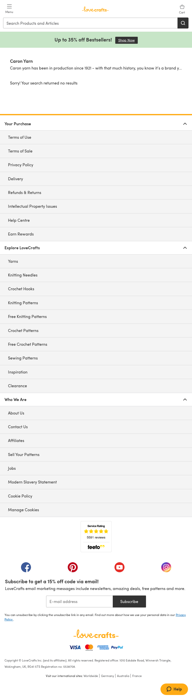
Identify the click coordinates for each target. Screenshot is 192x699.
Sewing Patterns (23, 357)
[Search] (183, 23)
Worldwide (91, 676)
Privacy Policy (20, 164)
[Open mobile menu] (9, 9)
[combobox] (90, 23)
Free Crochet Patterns (27, 344)
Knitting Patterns (23, 302)
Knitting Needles (23, 275)
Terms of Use (19, 137)
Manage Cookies (23, 509)
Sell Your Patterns (24, 454)
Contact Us (18, 426)
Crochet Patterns (23, 330)
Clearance (17, 385)
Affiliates (16, 440)
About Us (16, 413)
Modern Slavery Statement (32, 481)
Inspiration (18, 371)
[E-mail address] (79, 602)
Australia (123, 676)
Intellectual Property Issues (32, 206)
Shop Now (128, 40)
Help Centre (19, 220)
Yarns (13, 261)
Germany (107, 676)
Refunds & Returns (24, 192)
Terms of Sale (20, 151)
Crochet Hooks (21, 288)
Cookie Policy (20, 495)
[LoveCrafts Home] (96, 634)
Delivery (15, 178)
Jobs (12, 468)
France (137, 676)
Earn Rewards (21, 233)
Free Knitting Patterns (27, 316)
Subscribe (129, 601)
